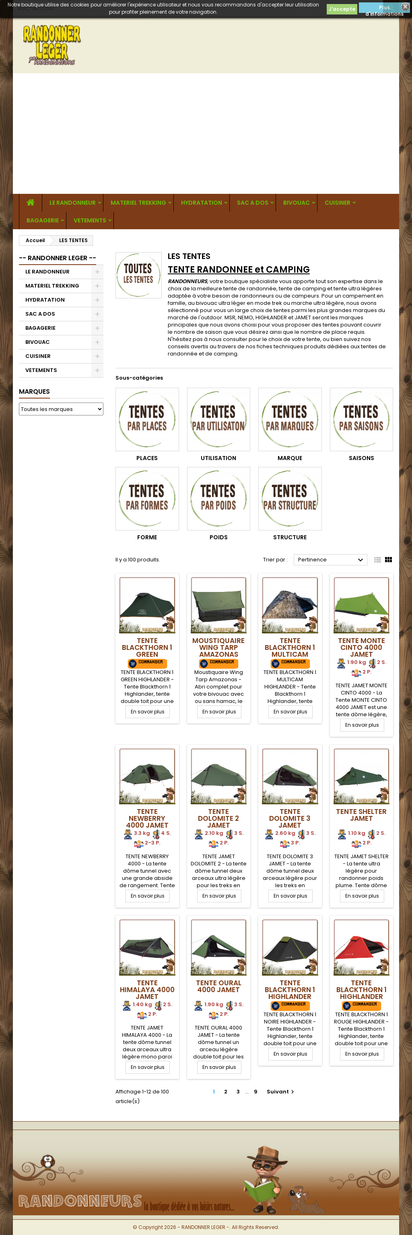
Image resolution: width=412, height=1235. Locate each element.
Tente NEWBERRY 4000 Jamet (147, 818)
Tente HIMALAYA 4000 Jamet (147, 989)
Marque (290, 458)
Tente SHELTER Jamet (361, 815)
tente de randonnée (249, 288)
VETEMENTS (90, 220)
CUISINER (337, 203)
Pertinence (331, 560)
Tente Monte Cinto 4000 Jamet (361, 647)
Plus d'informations (384, 8)
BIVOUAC (296, 203)
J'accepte (342, 9)
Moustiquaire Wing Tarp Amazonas (218, 647)
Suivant (281, 1091)
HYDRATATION (201, 203)
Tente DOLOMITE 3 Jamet (290, 818)
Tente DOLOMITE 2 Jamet (218, 818)
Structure (290, 537)
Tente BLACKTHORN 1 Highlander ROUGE (361, 993)
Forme (147, 537)
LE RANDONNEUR (72, 203)
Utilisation (218, 458)
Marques (34, 391)
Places (147, 458)
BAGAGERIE (43, 220)
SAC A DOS (252, 203)
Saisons (361, 458)
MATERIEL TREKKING (138, 203)
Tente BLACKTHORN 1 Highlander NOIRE (290, 993)
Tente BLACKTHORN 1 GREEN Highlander (147, 651)
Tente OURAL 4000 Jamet (218, 986)
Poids (219, 537)
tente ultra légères (358, 288)
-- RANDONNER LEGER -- (57, 258)
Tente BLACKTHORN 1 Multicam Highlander (290, 651)
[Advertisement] (206, 133)
